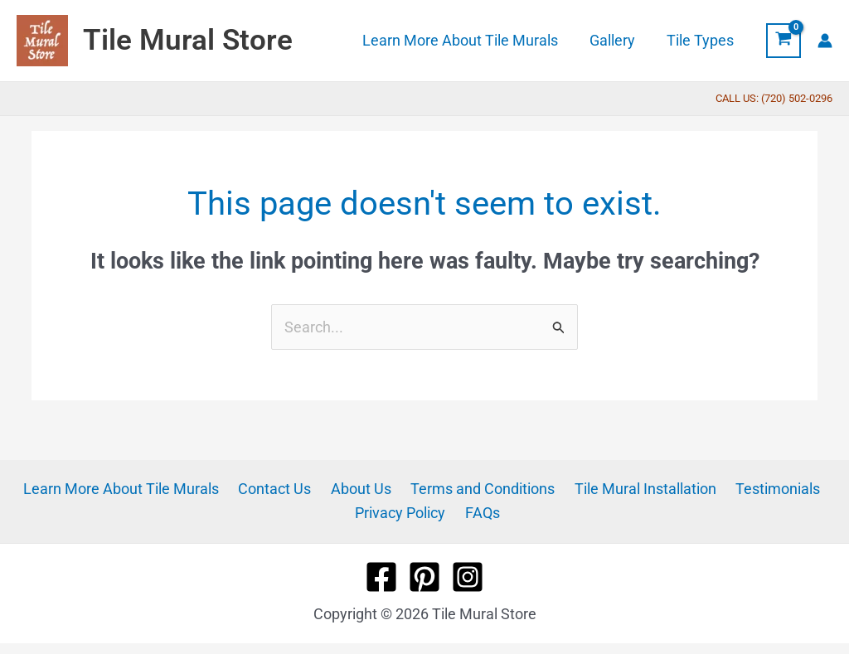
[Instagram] (467, 576)
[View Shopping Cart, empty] (783, 40)
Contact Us (281, 488)
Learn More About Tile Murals (132, 488)
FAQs (480, 512)
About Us (362, 488)
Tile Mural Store (188, 40)
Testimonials (766, 488)
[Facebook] (381, 576)
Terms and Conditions (480, 488)
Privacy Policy (403, 512)
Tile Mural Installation (638, 488)
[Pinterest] (424, 576)
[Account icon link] (824, 40)
